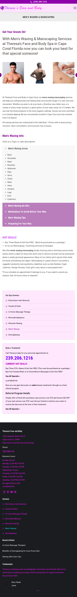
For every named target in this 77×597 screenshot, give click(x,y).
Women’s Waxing (15, 323)
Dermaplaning (14, 335)
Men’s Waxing (13, 329)
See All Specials (12, 376)
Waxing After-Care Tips (11, 557)
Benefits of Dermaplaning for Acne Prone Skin (21, 551)
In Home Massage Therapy (19, 312)
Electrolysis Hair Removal (18, 300)
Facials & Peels (14, 306)
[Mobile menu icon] (74, 7)
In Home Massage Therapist (13, 545)
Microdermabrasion (16, 318)
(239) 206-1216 (38, 1)
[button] (37, 590)
